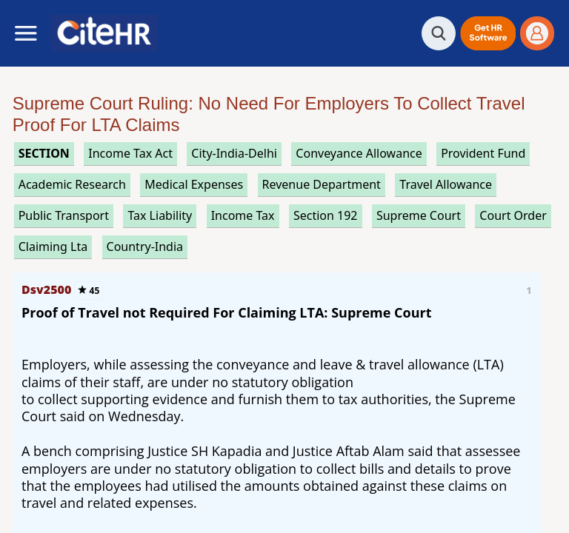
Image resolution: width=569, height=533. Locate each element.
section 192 (325, 215)
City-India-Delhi (234, 153)
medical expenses (193, 184)
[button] (488, 33)
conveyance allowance (359, 153)
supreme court (418, 215)
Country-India (145, 246)
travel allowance (445, 184)
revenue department (321, 184)
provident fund (483, 153)
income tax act (130, 153)
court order (512, 215)
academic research (72, 184)
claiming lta (53, 246)
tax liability (159, 215)
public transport (64, 215)
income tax (243, 215)
